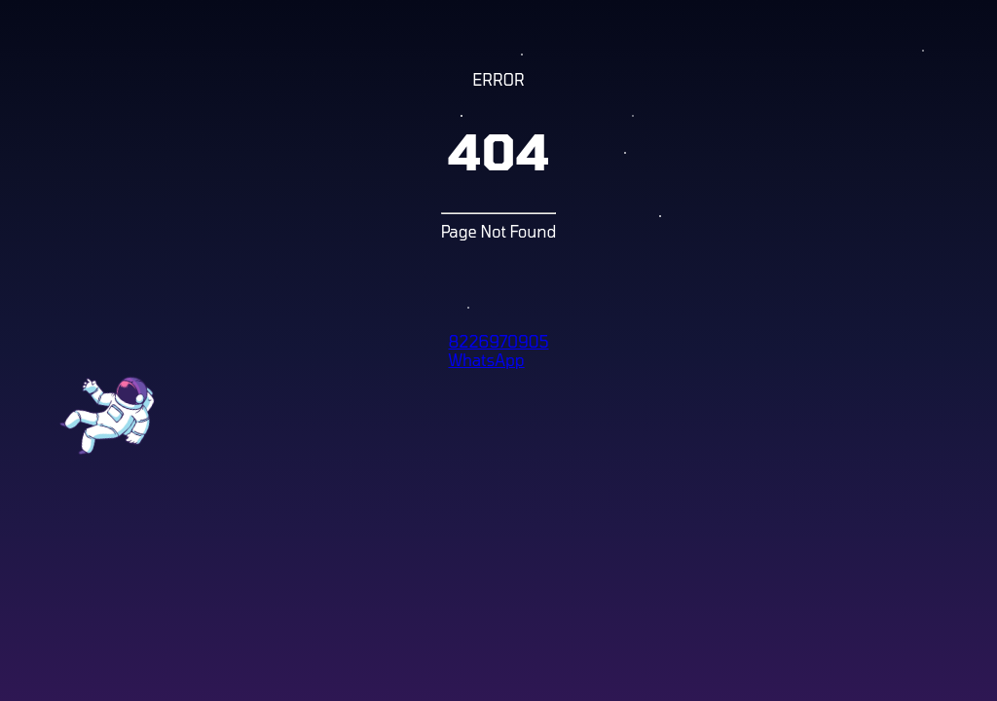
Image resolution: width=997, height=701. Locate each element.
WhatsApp (486, 359)
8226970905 (498, 341)
